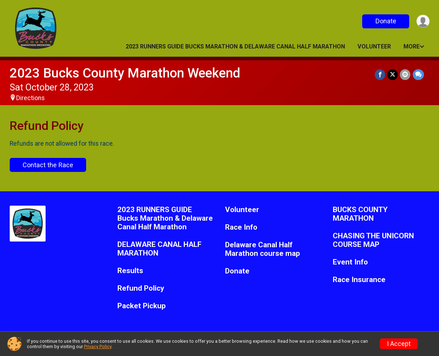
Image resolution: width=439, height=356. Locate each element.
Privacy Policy (97, 346)
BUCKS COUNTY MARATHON (360, 214)
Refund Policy (140, 288)
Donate (385, 21)
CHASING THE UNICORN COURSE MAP (373, 240)
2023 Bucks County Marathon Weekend (125, 73)
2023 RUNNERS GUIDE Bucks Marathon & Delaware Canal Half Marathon (235, 46)
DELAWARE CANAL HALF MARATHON (159, 248)
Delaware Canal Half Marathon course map (262, 249)
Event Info (350, 262)
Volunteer (374, 46)
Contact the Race (48, 165)
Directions (30, 98)
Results (130, 271)
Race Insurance (359, 280)
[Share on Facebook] (380, 74)
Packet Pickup (141, 306)
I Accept (399, 343)
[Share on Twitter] (393, 74)
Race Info (241, 227)
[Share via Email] (405, 74)
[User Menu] (423, 21)
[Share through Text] (418, 74)
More (411, 46)
